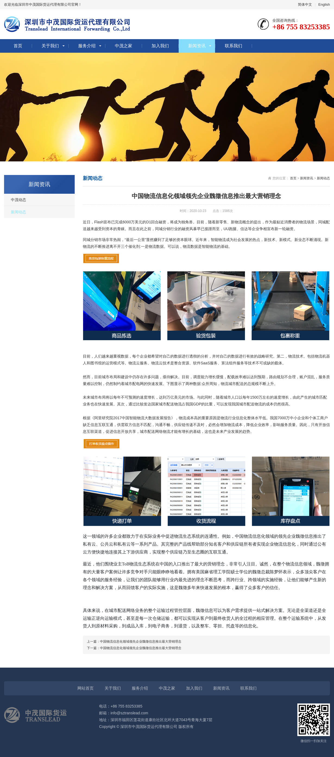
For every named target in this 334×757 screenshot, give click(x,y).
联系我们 (233, 45)
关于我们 (50, 45)
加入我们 (160, 45)
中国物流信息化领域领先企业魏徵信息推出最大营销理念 (140, 641)
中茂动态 (18, 200)
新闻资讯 (197, 45)
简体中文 (305, 4)
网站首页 (85, 688)
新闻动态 (18, 212)
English (324, 4)
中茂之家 (123, 45)
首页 (18, 45)
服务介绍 (87, 45)
